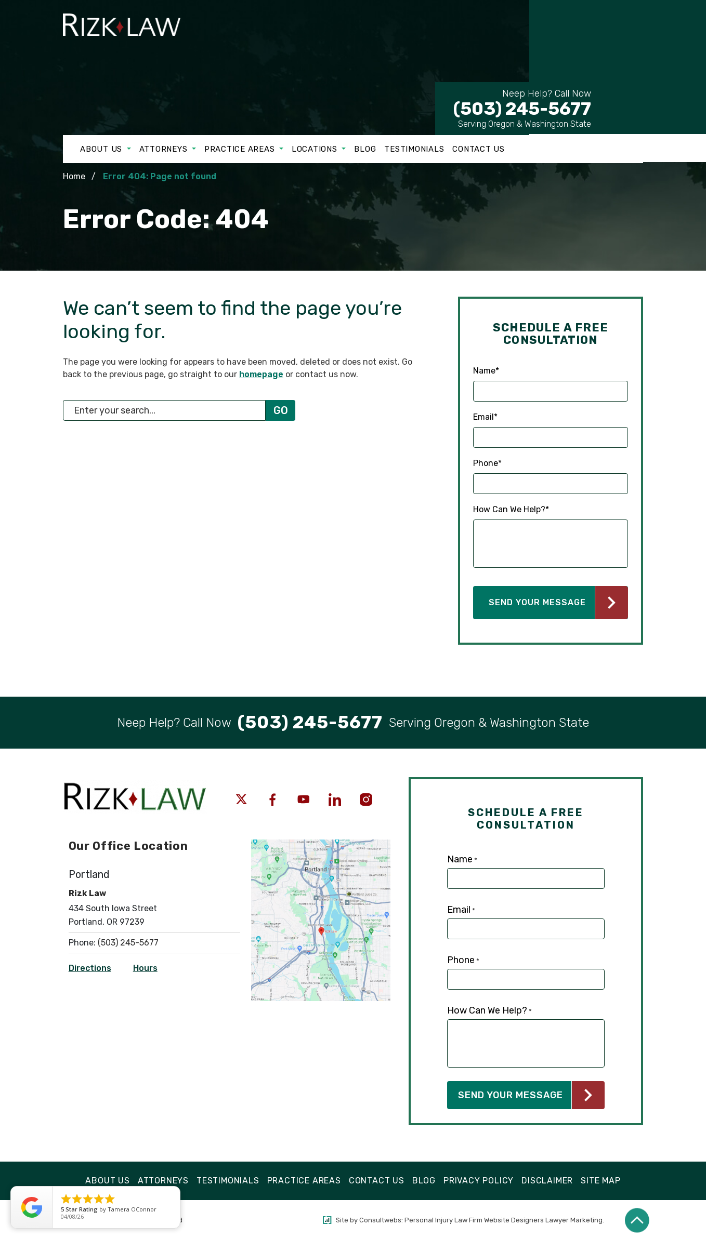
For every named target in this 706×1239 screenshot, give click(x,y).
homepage (261, 374)
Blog (365, 149)
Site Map (600, 1180)
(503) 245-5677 (522, 103)
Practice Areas (240, 149)
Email (485, 417)
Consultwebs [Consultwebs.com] (380, 1220)
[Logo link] (131, 43)
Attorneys (164, 149)
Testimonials (414, 149)
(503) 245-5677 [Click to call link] (128, 943)
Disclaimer (547, 1180)
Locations (316, 149)
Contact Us (478, 149)
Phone (487, 463)
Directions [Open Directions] (90, 968)
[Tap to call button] (310, 723)
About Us (102, 149)
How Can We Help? (511, 509)
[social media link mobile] (241, 799)
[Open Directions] (320, 844)
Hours (145, 968)
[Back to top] (637, 1220)
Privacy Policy (478, 1180)
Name (486, 371)
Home (74, 176)
